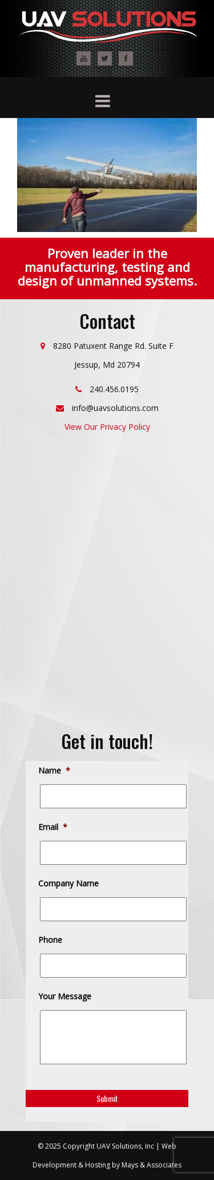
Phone (51, 940)
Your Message (65, 996)
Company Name (69, 883)
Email (53, 827)
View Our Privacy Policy (107, 426)
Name (55, 771)
